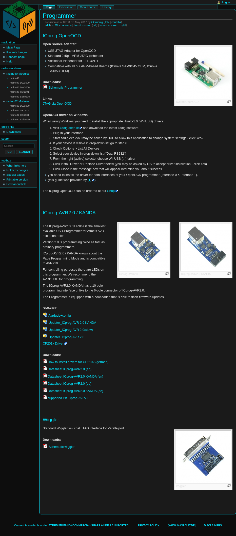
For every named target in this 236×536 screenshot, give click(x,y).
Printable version (17, 177)
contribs (116, 22)
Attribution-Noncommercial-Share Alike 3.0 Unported (88, 525)
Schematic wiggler (61, 447)
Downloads (13, 129)
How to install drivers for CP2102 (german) (78, 362)
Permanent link (16, 181)
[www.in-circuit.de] (181, 525)
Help (9, 61)
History (107, 7)
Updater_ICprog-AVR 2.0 (66, 337)
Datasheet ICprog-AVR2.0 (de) (69, 383)
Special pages (15, 172)
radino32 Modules (17, 100)
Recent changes (16, 52)
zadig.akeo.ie (69, 128)
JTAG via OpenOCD (57, 103)
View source (88, 7)
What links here (16, 163)
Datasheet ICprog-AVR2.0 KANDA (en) (75, 376)
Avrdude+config (59, 315)
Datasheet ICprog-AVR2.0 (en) (69, 369)
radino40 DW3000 (20, 86)
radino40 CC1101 (19, 91)
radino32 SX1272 (19, 108)
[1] (89, 180)
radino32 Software (20, 117)
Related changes (17, 167)
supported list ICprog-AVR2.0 (68, 398)
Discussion (66, 7)
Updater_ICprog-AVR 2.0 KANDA (72, 322)
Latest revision (82, 25)
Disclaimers (213, 525)
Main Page (13, 47)
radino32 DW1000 (20, 104)
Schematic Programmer (65, 87)
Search (6, 136)
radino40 (14, 78)
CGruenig (97, 22)
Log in (226, 2)
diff (48, 25)
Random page (15, 56)
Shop (111, 191)
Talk (107, 22)
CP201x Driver (53, 343)
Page (49, 7)
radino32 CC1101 (19, 113)
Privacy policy (149, 525)
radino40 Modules (17, 73)
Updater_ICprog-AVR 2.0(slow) (70, 330)
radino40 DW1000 (20, 82)
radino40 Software (20, 95)
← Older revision (61, 25)
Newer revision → (110, 25)
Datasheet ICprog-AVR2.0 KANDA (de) (75, 391)
